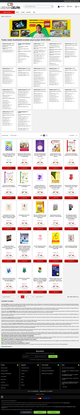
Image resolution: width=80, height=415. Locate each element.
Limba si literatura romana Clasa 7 (71, 80)
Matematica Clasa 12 (7, 126)
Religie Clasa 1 (37, 69)
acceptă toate (53, 412)
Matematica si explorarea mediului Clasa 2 (55, 59)
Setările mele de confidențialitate (48, 380)
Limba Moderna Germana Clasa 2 (55, 71)
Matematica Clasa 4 (7, 83)
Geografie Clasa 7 (69, 89)
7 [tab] (44, 47)
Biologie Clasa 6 (53, 84)
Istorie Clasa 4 (5, 86)
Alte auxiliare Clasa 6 (54, 93)
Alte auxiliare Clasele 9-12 (23, 137)
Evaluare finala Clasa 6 (54, 79)
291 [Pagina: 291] (18, 306)
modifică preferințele (26, 412)
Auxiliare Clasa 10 (54, 99)
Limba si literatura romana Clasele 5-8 (24, 114)
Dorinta (8, 169)
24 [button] (76, 144)
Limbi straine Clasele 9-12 (24, 130)
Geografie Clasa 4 (6, 87)
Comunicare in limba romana (23, 59)
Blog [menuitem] (34, 12)
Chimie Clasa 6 (52, 86)
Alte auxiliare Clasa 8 (6, 117)
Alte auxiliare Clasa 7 (69, 83)
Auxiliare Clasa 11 (70, 99)
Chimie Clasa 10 (52, 107)
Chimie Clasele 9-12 (22, 132)
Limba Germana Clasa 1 (39, 67)
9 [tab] (47, 47)
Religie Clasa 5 (37, 95)
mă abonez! (53, 365)
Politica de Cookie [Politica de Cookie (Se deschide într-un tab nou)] (66, 402)
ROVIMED (7, 262)
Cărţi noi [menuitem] (17, 12)
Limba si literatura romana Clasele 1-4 (24, 80)
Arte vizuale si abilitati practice (23, 66)
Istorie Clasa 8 (5, 113)
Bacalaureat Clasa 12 (7, 122)
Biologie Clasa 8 (6, 116)
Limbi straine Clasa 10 (54, 106)
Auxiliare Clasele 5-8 (24, 99)
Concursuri (3, 391)
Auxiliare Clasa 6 (54, 77)
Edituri (22, 388)
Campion (23, 262)
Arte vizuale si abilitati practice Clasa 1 (39, 61)
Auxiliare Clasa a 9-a (40, 99)
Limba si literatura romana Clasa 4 (8, 81)
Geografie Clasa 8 (6, 111)
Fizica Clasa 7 (68, 87)
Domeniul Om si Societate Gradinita (7, 58)
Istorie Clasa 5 (37, 93)
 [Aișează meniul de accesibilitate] (2, 396)
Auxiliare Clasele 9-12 (23, 122)
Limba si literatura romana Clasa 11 (71, 101)
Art (38, 169)
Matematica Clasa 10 (54, 103)
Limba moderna (22, 62)
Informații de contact (25, 377)
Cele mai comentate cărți (46, 377)
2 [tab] (34, 47)
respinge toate (40, 412)
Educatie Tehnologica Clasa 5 (40, 92)
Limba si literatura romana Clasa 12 (8, 125)
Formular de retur (24, 380)
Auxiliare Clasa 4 (7, 77)
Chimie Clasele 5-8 (22, 105)
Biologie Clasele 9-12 (22, 133)
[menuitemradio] (44, 145)
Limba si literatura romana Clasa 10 (55, 101)
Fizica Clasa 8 (5, 109)
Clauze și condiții (4, 377)
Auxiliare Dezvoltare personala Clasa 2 (54, 61)
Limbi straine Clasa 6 (54, 92)
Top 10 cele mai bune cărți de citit (68, 377)
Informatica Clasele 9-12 (23, 139)
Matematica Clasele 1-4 (23, 81)
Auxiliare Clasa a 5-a (40, 77)
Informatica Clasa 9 (38, 104)
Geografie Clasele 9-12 (23, 127)
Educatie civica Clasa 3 (70, 62)
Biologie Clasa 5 (37, 90)
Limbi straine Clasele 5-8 (23, 100)
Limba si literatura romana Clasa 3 (71, 55)
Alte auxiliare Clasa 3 (69, 64)
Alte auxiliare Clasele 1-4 (23, 84)
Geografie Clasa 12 (6, 129)
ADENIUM (23, 169)
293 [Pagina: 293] (25, 306)
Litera (54, 169)
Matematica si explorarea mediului (24, 61)
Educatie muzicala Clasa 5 (39, 87)
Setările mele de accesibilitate (47, 382)
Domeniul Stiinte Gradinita (8, 59)
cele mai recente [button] (13, 144)
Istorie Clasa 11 (68, 104)
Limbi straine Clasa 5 (39, 86)
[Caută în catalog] (52, 6)
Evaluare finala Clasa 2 (54, 54)
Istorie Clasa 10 (52, 104)
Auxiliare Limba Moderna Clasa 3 (71, 59)
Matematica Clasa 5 (38, 81)
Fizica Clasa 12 (5, 131)
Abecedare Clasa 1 (38, 71)
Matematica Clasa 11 (69, 103)
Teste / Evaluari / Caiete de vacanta (23, 56)
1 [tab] (32, 47)
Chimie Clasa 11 (68, 109)
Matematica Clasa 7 (69, 81)
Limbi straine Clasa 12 (7, 132)
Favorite (70, 6)
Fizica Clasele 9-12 (22, 129)
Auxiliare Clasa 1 (39, 53)
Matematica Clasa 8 (7, 104)
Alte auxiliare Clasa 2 (54, 74)
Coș (77, 6)
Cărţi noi (22, 382)
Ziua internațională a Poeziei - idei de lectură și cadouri (70, 388)
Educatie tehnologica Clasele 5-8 (24, 107)
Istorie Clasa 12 (5, 128)
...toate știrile (64, 396)
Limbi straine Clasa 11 (69, 107)
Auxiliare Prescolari (8, 53)
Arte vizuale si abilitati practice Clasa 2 (55, 64)
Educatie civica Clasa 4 (7, 90)
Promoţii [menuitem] (22, 12)
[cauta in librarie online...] (37, 6)
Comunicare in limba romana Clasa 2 (54, 57)
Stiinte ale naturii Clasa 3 (70, 61)
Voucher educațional (5, 394)
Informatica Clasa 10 (53, 109)
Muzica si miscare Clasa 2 (55, 65)
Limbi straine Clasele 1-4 (23, 83)
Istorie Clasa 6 (52, 90)
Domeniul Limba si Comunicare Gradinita (8, 55)
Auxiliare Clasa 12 (8, 121)
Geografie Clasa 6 (53, 89)
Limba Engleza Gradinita (8, 61)
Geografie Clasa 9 (37, 109)
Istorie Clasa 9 (37, 110)
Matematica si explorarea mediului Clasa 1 (40, 58)
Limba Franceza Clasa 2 (54, 68)
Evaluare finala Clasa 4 (7, 79)
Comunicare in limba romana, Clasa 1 (39, 55)
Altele (20, 71)
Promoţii (22, 385)
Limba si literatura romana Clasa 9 (40, 101)
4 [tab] (38, 47)
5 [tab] (40, 47)
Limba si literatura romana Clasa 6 (55, 81)
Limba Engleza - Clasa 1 (39, 64)
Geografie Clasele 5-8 (23, 110)
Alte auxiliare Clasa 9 (38, 112)
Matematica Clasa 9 (38, 103)
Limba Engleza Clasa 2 (54, 67)
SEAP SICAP (3, 397)
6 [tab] (42, 47)
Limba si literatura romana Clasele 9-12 (24, 124)
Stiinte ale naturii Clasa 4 (7, 89)
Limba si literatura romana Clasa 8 (8, 103)
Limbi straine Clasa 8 (7, 114)
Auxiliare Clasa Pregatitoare (24, 54)
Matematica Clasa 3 (69, 57)
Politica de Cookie (4, 380)
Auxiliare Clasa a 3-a (71, 53)
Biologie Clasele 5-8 (22, 103)
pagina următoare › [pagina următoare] (37, 306)
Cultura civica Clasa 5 (38, 83)
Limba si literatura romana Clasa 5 (40, 80)
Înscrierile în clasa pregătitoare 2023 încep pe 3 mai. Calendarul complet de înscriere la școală (70, 392)
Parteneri (23, 394)
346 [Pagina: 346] (31, 306)
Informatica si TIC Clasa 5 (39, 89)
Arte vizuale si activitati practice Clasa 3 (71, 66)
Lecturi (20, 69)
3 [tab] (36, 47)
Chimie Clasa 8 (6, 106)
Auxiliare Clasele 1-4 (24, 77)
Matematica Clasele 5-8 (23, 116)
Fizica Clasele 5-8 (22, 109)
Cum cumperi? (3, 385)
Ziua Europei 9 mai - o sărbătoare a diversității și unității (70, 380)
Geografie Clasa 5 (38, 84)
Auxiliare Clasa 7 (70, 77)
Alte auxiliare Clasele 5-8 (23, 102)
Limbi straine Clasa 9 (38, 106)
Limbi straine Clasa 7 (69, 92)
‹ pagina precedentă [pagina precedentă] (6, 306)
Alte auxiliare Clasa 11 (70, 110)
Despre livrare (3, 388)
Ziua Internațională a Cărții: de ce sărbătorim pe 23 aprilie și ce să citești (70, 384)
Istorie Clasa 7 (68, 90)
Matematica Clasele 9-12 (23, 126)
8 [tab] (45, 47)
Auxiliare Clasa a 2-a (55, 53)
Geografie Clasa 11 (69, 106)
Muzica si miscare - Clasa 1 (39, 63)
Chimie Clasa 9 (37, 107)
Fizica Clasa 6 (52, 87)
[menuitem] (7, 12)
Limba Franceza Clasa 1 (39, 66)
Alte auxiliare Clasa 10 (54, 110)
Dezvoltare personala (22, 64)
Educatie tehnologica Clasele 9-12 (24, 136)
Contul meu (61, 6)
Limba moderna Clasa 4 (7, 84)
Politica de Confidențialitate (6, 382)
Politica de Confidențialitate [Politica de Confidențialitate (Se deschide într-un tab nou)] (67, 406)
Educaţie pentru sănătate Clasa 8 (8, 108)
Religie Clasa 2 (52, 72)
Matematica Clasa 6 (54, 83)
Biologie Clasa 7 (68, 84)
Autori (22, 391)
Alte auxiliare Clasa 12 (7, 134)
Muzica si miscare (22, 68)
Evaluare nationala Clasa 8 (8, 100)
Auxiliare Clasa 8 (7, 99)
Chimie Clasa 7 (68, 86)
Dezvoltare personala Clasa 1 (40, 59)
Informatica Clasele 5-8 (23, 112)
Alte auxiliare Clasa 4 (7, 92)
